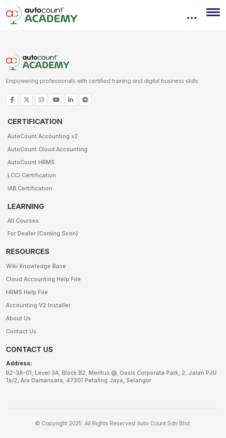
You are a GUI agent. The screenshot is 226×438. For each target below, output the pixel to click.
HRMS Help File (27, 292)
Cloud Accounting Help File (43, 279)
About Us (18, 318)
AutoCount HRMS (31, 162)
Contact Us (21, 331)
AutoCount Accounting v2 (43, 136)
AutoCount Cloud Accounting (47, 149)
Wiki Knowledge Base (36, 266)
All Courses (23, 220)
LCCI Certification (32, 175)
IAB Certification (30, 188)
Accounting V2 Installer (38, 305)
